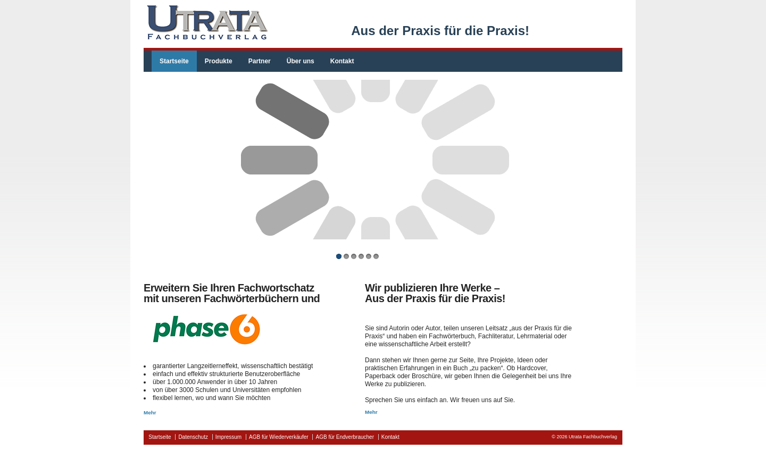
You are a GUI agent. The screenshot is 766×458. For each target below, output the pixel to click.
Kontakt (342, 61)
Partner (259, 61)
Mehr (150, 412)
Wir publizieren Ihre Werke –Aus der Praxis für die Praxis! (435, 293)
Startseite (174, 61)
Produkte (218, 61)
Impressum (228, 437)
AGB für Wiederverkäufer (279, 437)
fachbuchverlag (206, 23)
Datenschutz (193, 437)
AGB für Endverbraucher (344, 437)
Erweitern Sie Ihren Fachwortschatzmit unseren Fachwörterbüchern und (232, 293)
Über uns (300, 61)
